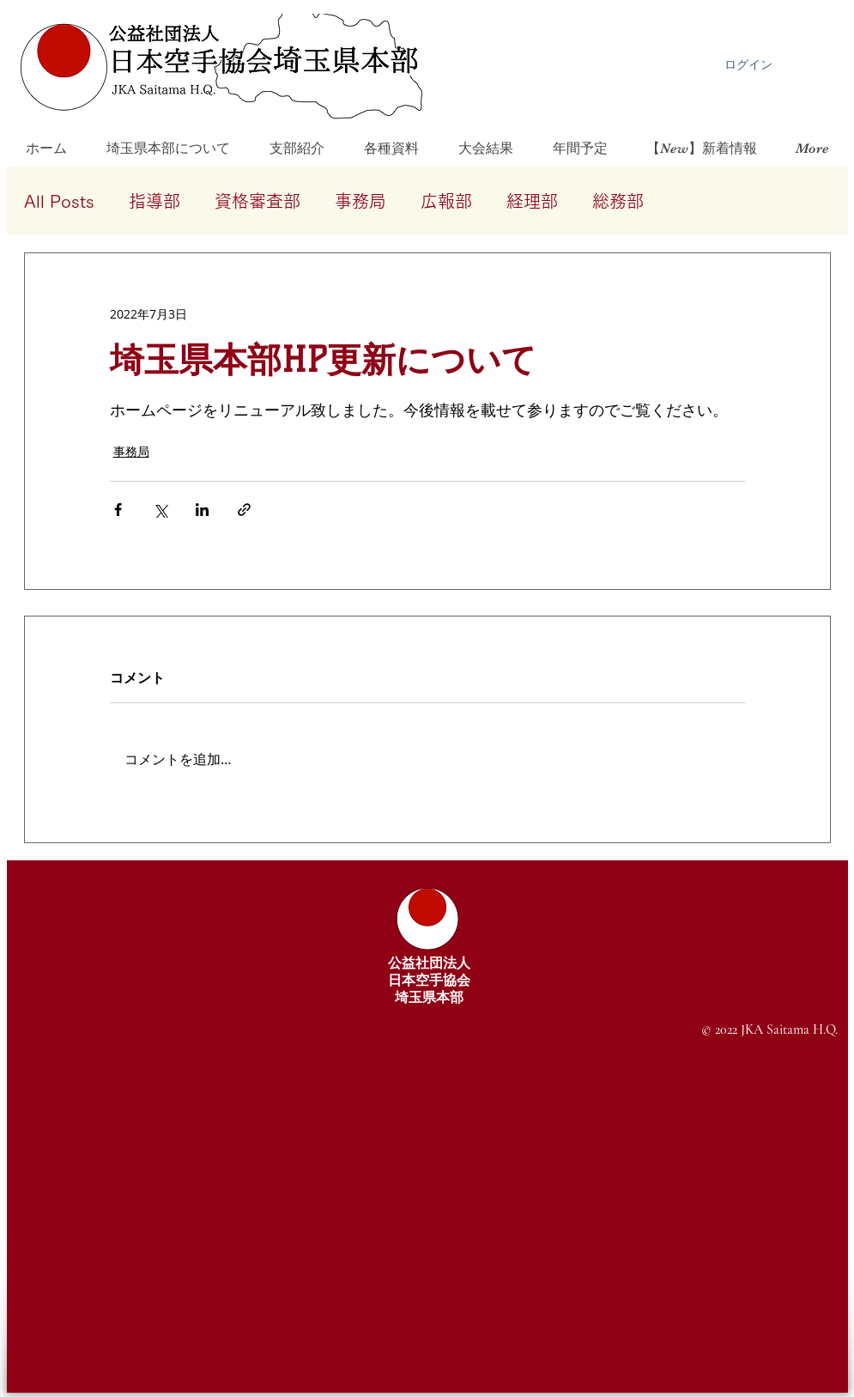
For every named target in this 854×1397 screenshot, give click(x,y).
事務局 (360, 201)
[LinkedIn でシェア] (202, 509)
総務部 (618, 201)
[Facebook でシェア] (118, 509)
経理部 (532, 201)
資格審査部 (257, 201)
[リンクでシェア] (244, 509)
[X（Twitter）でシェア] (160, 509)
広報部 (446, 201)
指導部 (154, 201)
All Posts (59, 201)
